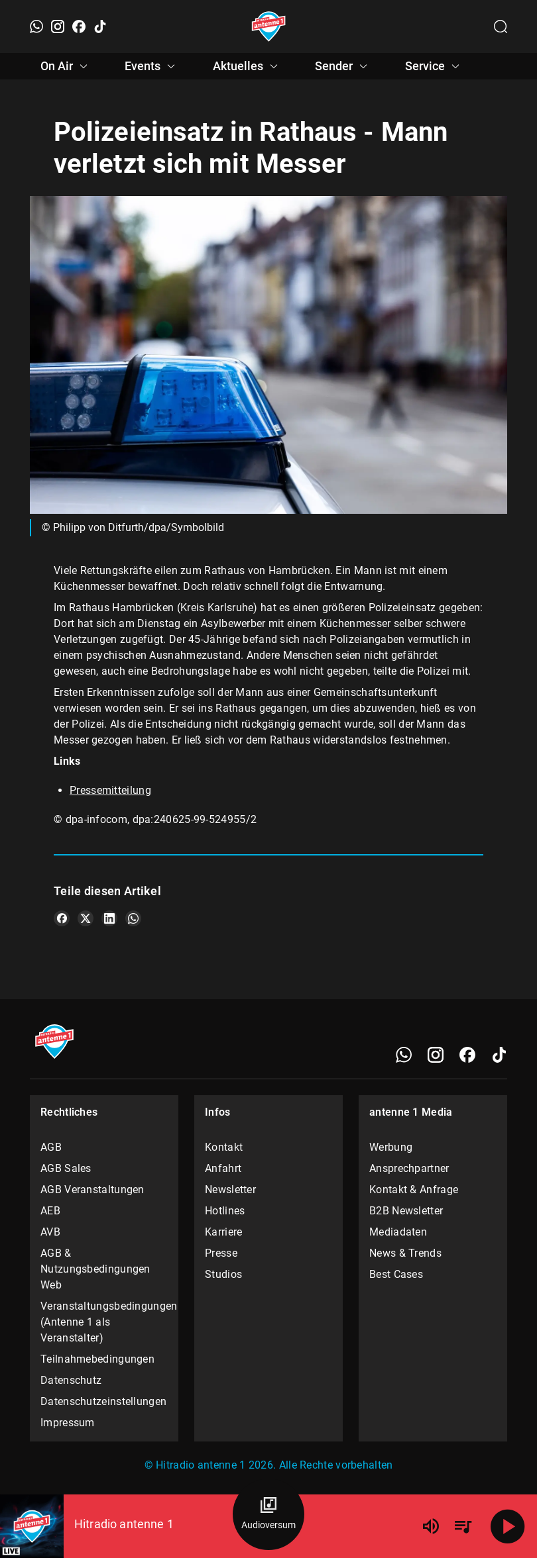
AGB (51, 1147)
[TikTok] (100, 26)
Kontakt (224, 1147)
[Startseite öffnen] (268, 26)
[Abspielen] (507, 1526)
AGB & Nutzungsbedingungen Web (95, 1269)
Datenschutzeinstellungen (103, 1401)
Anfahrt (223, 1168)
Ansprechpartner (409, 1168)
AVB (50, 1232)
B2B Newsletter (406, 1210)
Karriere (223, 1232)
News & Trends (405, 1253)
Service (434, 66)
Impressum (67, 1422)
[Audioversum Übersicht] (268, 1514)
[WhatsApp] (36, 26)
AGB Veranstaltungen (92, 1189)
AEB (50, 1210)
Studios (223, 1274)
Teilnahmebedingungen (97, 1359)
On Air (65, 66)
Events (152, 66)
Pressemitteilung (110, 790)
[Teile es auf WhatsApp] (133, 918)
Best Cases (396, 1274)
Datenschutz (70, 1380)
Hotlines (225, 1210)
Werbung (390, 1147)
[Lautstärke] (431, 1526)
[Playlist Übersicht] (462, 1526)
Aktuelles (247, 66)
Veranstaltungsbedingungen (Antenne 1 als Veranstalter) (104, 1322)
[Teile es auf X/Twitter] (85, 918)
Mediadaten (398, 1232)
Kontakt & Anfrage (413, 1189)
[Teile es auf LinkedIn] (109, 918)
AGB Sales (65, 1168)
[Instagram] (57, 26)
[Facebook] (79, 26)
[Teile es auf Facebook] (62, 918)
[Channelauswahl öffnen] (500, 26)
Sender (343, 66)
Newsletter (230, 1189)
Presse (221, 1253)
